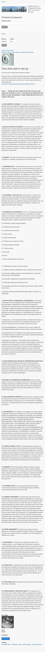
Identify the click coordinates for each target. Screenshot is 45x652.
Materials (14, 644)
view (32, 52)
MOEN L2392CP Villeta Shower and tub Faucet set (16, 52)
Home (3, 34)
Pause (9, 50)
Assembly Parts (6, 644)
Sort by (4, 39)
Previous (4, 50)
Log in (3, 1)
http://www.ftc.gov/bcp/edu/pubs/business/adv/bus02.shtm (18, 84)
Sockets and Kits (37, 644)
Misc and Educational (25, 644)
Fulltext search (6, 21)
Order (12, 39)
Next (12, 50)
